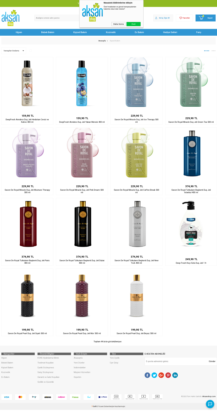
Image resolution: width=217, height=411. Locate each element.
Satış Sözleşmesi (45, 373)
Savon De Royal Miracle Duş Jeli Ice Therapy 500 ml (136, 120)
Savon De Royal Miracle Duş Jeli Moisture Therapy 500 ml (27, 191)
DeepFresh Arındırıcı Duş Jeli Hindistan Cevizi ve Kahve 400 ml (27, 120)
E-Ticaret (100, 408)
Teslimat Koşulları (46, 363)
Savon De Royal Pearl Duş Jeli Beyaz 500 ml (136, 333)
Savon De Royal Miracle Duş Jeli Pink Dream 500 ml (82, 191)
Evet (133, 24)
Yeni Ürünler (79, 363)
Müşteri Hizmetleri (82, 373)
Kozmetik (111, 32)
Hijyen (19, 32)
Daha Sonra (118, 24)
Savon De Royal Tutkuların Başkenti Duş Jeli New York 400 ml (136, 261)
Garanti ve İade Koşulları (48, 378)
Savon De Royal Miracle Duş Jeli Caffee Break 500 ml (136, 191)
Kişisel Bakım (80, 32)
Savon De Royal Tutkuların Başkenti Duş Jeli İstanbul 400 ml (191, 191)
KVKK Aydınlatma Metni (48, 359)
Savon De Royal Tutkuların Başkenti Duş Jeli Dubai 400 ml (82, 261)
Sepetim (77, 378)
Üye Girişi (114, 363)
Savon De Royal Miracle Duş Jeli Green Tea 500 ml (191, 122)
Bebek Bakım (47, 32)
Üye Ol (167, 18)
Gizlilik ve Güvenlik (46, 383)
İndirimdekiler (80, 368)
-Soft (94, 408)
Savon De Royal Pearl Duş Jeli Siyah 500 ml (27, 333)
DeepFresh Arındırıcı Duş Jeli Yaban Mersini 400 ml (82, 122)
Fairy (198, 32)
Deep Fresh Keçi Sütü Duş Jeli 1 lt (191, 263)
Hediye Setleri (170, 32)
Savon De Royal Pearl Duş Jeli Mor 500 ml (82, 333)
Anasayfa (78, 359)
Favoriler (184, 18)
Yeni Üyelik (114, 359)
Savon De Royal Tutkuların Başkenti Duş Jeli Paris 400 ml (27, 261)
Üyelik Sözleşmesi (46, 368)
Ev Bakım (139, 32)
